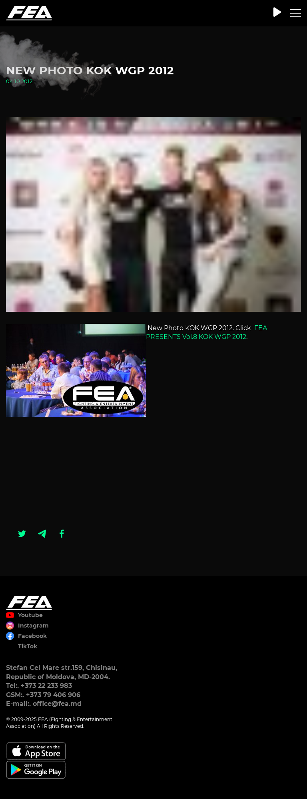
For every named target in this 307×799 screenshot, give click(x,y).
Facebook (32, 636)
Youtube (30, 615)
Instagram (33, 625)
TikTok (27, 646)
